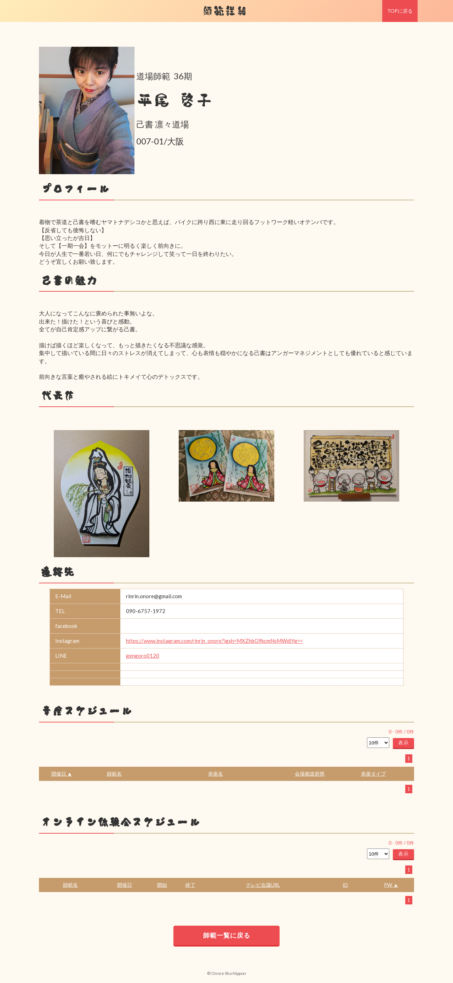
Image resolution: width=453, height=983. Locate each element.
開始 (162, 885)
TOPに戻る (400, 11)
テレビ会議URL (263, 885)
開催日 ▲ (61, 774)
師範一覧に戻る (226, 935)
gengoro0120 (142, 655)
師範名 (114, 774)
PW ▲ (391, 885)
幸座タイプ (373, 774)
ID (345, 885)
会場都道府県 (310, 774)
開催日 (124, 885)
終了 (190, 885)
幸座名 (215, 774)
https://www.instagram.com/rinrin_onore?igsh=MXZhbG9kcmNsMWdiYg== (214, 641)
